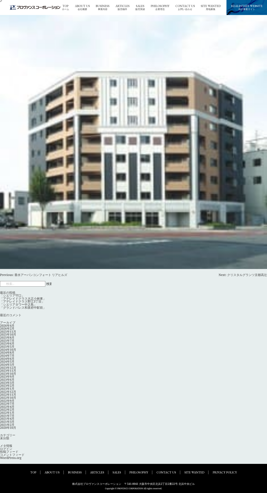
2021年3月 (7, 422)
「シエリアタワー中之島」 (18, 304)
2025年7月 (7, 340)
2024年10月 (8, 350)
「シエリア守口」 (12, 295)
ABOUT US (52, 472)
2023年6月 (7, 380)
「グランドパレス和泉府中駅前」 (23, 307)
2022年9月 (7, 401)
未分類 (4, 438)
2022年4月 (7, 407)
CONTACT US (166, 472)
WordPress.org (10, 458)
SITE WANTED (194, 472)
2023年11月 (8, 370)
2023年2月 (7, 385)
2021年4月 (7, 419)
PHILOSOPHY (138, 472)
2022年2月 (7, 409)
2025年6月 (7, 343)
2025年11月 (8, 331)
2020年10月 (8, 428)
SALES (117, 472)
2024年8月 (7, 352)
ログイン (6, 449)
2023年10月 (8, 374)
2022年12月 (8, 392)
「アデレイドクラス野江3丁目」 (22, 301)
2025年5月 (7, 346)
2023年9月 (7, 376)
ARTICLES (97, 472)
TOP (33, 472)
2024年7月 (7, 355)
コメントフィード (12, 455)
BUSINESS (75, 472)
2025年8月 (7, 337)
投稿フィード (9, 452)
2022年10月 (8, 398)
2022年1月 (7, 413)
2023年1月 (7, 389)
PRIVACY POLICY (225, 472)
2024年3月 (7, 365)
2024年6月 (7, 359)
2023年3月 (7, 383)
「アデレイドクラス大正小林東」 (23, 298)
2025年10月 (8, 334)
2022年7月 (7, 404)
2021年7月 (7, 416)
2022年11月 (8, 394)
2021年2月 (7, 425)
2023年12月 (8, 368)
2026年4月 (7, 325)
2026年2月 (7, 328)
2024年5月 (7, 361)
